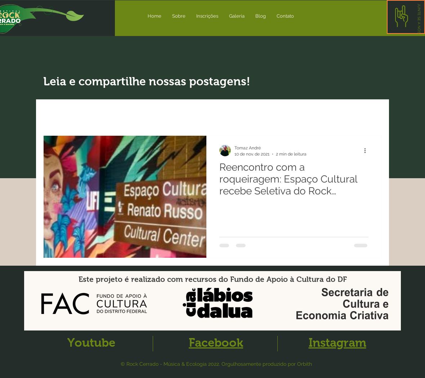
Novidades (95, 113)
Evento (166, 113)
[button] (419, 18)
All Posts (54, 113)
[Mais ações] (367, 150)
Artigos (133, 113)
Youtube (91, 342)
